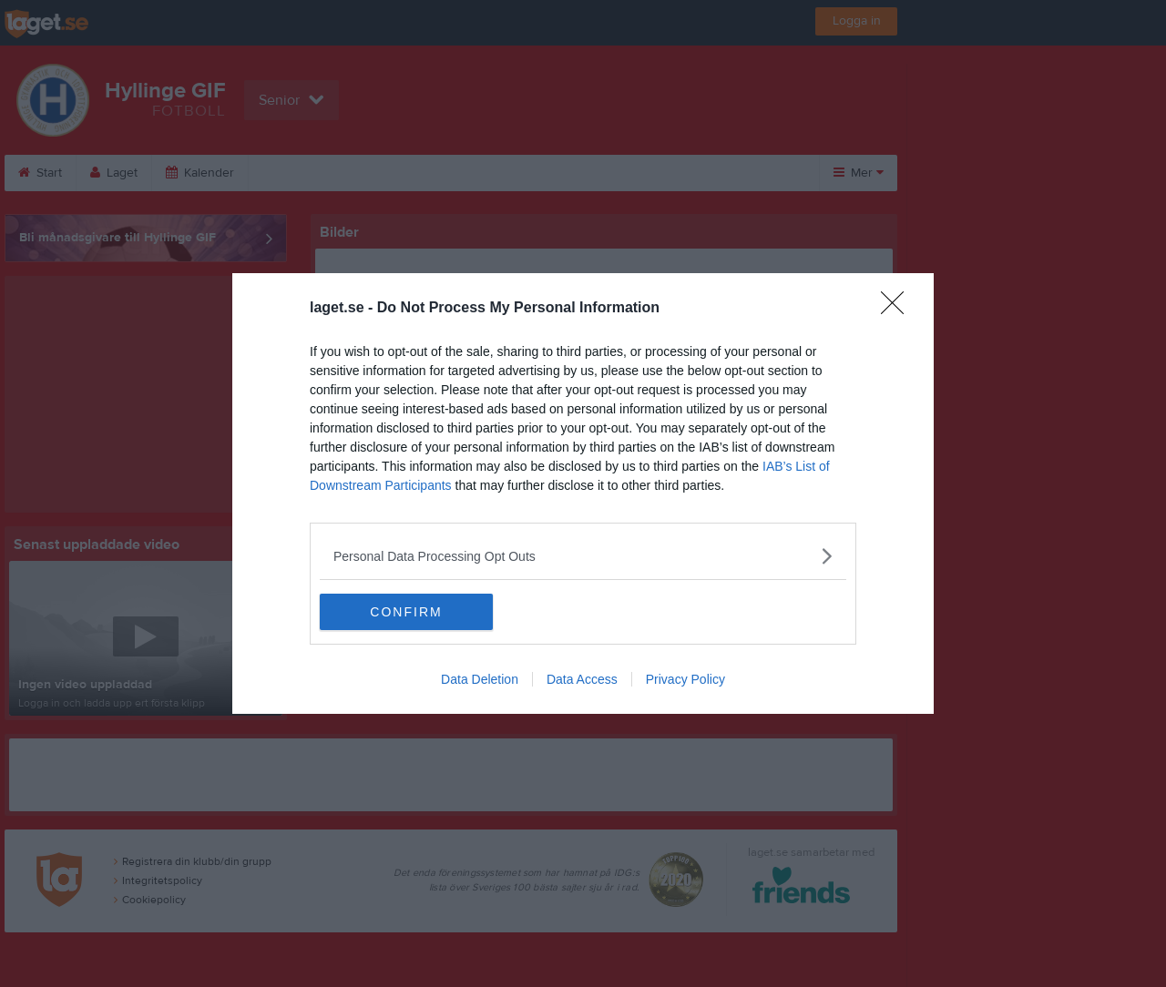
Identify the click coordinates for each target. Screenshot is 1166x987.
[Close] (898, 308)
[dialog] (583, 493)
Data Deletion (479, 679)
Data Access (582, 679)
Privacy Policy (685, 679)
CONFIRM (406, 612)
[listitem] (583, 555)
